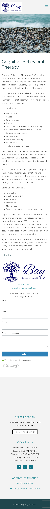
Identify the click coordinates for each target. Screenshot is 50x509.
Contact (8, 255)
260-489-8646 (25, 284)
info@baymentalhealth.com (25, 288)
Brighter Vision (31, 504)
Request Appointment (25, 432)
